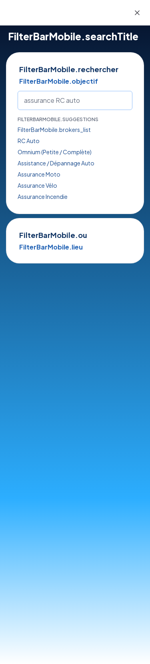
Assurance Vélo (37, 185)
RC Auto (29, 140)
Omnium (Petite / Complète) (55, 151)
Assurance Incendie (43, 196)
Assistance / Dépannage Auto (56, 163)
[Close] (137, 12)
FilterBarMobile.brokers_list (54, 129)
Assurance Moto (39, 174)
